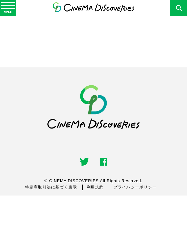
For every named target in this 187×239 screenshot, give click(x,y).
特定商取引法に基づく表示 (51, 187)
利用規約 (95, 187)
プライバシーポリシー (135, 187)
